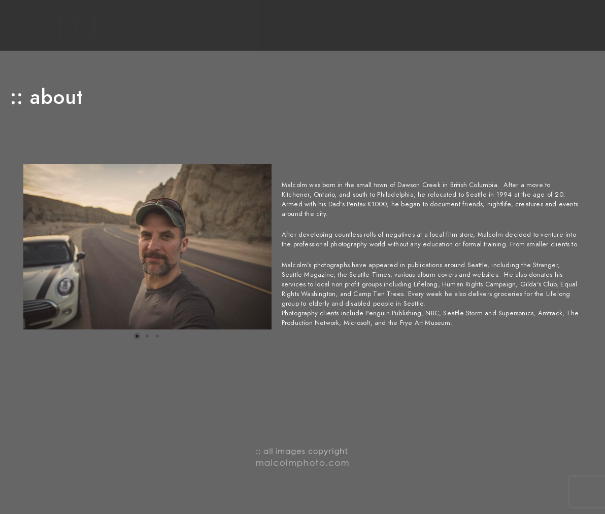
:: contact (570, 25)
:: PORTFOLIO (344, 25)
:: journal (404, 25)
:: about (517, 25)
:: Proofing (463, 25)
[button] (137, 336)
